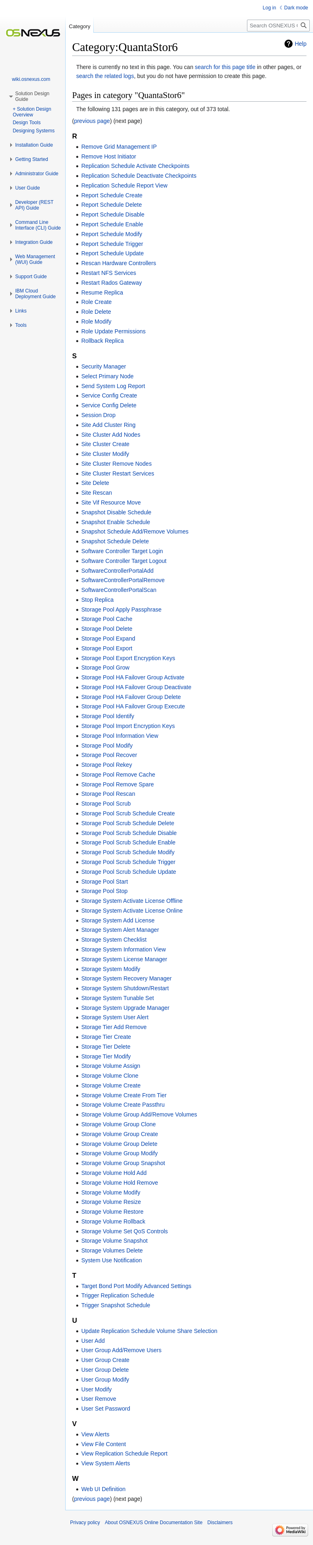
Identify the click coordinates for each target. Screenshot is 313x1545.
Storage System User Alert (114, 1017)
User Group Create (105, 1360)
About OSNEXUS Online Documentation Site (153, 1522)
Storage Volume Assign (110, 1066)
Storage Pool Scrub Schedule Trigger (128, 862)
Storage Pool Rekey (106, 764)
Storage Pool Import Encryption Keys (128, 726)
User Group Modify (105, 1379)
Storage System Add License (117, 920)
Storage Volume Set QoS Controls (124, 1231)
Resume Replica (102, 292)
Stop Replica (97, 599)
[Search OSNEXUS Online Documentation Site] (278, 25)
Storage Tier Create (106, 1037)
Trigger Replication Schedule (117, 1295)
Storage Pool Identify (107, 716)
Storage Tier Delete (105, 1046)
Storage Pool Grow (105, 667)
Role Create (96, 302)
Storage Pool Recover (109, 755)
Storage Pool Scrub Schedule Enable (128, 842)
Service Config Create (109, 395)
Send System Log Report (113, 386)
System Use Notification (111, 1260)
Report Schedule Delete (111, 204)
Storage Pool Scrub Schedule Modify (127, 852)
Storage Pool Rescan (108, 793)
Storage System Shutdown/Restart (125, 988)
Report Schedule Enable (112, 224)
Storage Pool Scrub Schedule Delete (127, 823)
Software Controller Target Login (122, 551)
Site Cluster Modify (105, 454)
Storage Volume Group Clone (118, 1124)
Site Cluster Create (105, 444)
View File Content (103, 1444)
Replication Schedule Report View (124, 185)
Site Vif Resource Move (111, 502)
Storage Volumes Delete (112, 1250)
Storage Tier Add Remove (113, 1027)
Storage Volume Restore (112, 1211)
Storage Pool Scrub (105, 803)
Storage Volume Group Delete (119, 1144)
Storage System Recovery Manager (126, 978)
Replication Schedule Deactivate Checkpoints (138, 175)
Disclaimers (220, 1522)
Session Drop (98, 415)
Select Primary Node (107, 376)
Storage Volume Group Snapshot (123, 1163)
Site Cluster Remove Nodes (116, 463)
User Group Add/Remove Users (121, 1350)
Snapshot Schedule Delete (115, 541)
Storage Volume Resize (111, 1202)
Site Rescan (96, 492)
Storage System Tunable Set (117, 998)
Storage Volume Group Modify (119, 1153)
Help (300, 43)
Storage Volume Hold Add (113, 1173)
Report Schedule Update (112, 253)
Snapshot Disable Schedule (116, 512)
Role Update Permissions (113, 331)
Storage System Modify (110, 969)
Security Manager (103, 366)
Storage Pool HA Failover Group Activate (132, 677)
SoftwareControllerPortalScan (118, 590)
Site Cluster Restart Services (117, 473)
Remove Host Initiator (108, 156)
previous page (92, 121)
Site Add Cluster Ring (108, 425)
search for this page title (225, 67)
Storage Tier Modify (105, 1056)
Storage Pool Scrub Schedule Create (128, 813)
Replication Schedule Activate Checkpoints (135, 166)
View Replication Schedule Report (124, 1453)
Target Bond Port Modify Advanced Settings (136, 1286)
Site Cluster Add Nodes (110, 434)
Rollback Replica (102, 340)
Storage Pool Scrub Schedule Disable (128, 833)
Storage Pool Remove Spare (117, 784)
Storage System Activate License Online (132, 910)
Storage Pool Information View (119, 735)
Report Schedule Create (111, 195)
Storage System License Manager (124, 959)
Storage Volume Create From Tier (123, 1095)
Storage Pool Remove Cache (118, 774)
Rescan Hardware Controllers (118, 263)
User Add (93, 1340)
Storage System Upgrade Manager (125, 1008)
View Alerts (95, 1434)
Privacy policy (85, 1522)
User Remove (98, 1398)
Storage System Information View (123, 949)
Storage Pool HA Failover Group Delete (131, 697)
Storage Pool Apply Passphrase (121, 609)
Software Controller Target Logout (123, 561)
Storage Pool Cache (106, 619)
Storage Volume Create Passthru (123, 1104)
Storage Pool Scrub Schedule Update (128, 872)
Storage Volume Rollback (113, 1221)
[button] (34, 145)
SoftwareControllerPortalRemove (123, 580)
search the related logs (105, 76)
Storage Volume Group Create (119, 1134)
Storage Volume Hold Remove (119, 1182)
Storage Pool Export (106, 648)
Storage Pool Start (104, 881)
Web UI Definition (103, 1489)
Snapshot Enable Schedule (115, 522)
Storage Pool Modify (106, 745)
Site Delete (95, 483)
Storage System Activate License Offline (132, 901)
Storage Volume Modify (110, 1192)
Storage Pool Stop (104, 891)
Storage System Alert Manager (120, 930)
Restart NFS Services (108, 273)
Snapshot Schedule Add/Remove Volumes (134, 531)
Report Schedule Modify (111, 234)
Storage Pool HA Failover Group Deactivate (136, 687)
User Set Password (105, 1408)
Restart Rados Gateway (111, 282)
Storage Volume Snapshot (114, 1240)
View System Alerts (105, 1463)
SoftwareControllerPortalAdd (117, 570)
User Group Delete (105, 1369)
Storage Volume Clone (109, 1075)
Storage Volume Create (111, 1085)
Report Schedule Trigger (112, 244)
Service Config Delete (108, 405)
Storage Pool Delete (106, 628)
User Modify (96, 1389)
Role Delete (96, 311)
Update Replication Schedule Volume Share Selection (149, 1331)
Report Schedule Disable (112, 214)
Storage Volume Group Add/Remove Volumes (139, 1114)
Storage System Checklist (113, 939)
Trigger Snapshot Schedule (115, 1305)
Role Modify (96, 321)
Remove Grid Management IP (118, 146)
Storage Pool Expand (108, 638)
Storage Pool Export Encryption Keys (128, 658)
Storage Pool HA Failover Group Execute (133, 706)
